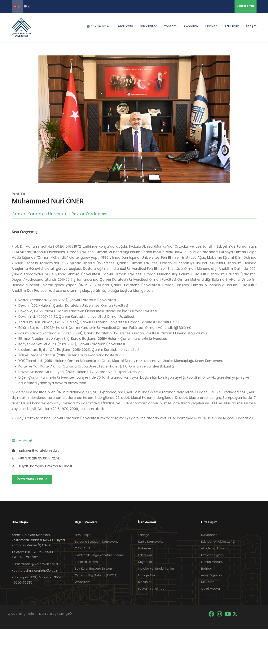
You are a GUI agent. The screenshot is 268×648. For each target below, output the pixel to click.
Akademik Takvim (214, 548)
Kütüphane (209, 535)
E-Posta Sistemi (86, 562)
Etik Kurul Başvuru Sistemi (93, 568)
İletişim (251, 26)
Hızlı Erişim (231, 26)
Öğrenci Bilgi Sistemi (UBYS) (95, 575)
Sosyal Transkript (151, 588)
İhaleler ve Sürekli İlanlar (156, 568)
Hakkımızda (148, 26)
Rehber (206, 568)
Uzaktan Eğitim (212, 555)
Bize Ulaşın (82, 535)
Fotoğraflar (146, 575)
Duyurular (145, 562)
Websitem (82, 582)
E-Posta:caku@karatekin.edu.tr (35, 564)
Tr (17, 6)
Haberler (144, 548)
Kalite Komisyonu (150, 541)
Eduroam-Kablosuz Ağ (218, 541)
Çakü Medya (210, 588)
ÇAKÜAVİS (82, 548)
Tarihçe (143, 535)
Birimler (211, 26)
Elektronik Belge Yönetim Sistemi (99, 555)
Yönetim (170, 26)
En (27, 6)
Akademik (190, 26)
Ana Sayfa (125, 26)
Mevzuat (207, 582)
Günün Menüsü (212, 562)
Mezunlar (145, 582)
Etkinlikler (145, 555)
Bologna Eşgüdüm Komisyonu (96, 541)
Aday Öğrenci (211, 575)
